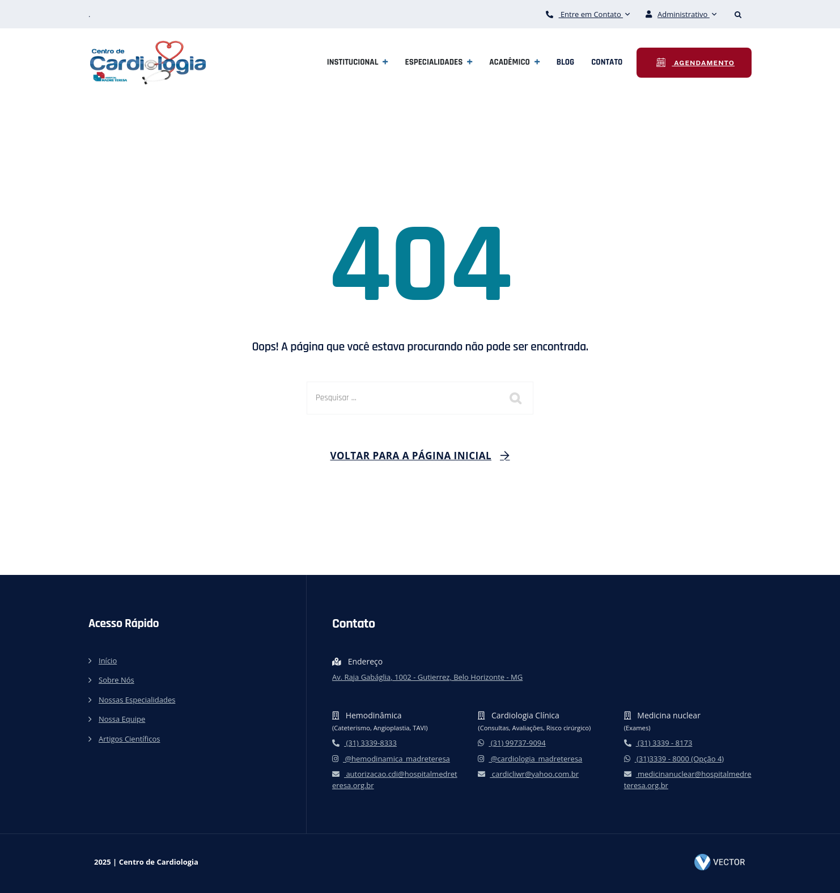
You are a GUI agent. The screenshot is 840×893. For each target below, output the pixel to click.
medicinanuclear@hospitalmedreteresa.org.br (688, 779)
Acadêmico (509, 62)
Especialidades (434, 62)
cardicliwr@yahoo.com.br (528, 774)
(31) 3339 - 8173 (658, 743)
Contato (606, 62)
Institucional (353, 62)
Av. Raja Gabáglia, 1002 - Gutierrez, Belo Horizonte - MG (427, 677)
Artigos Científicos (129, 739)
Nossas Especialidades (137, 700)
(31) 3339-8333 (364, 743)
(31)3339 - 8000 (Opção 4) (674, 759)
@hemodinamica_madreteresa (391, 759)
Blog (566, 62)
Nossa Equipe (122, 719)
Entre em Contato (588, 14)
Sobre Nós (116, 680)
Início (108, 660)
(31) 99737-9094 (511, 743)
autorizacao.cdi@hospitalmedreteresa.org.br (394, 779)
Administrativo (681, 14)
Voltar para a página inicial (411, 455)
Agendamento (703, 63)
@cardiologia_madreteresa (530, 759)
